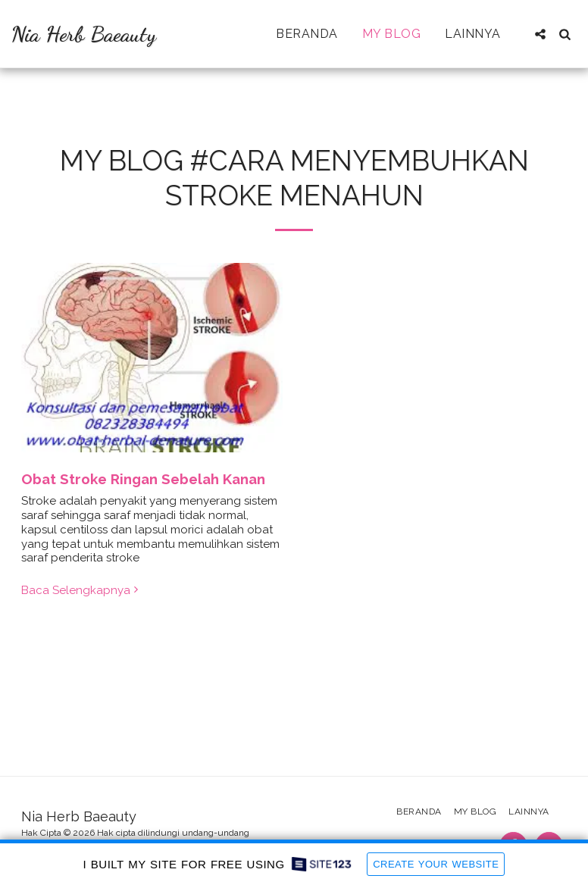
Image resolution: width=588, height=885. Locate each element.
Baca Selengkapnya (81, 590)
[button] (540, 34)
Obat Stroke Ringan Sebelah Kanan (143, 479)
